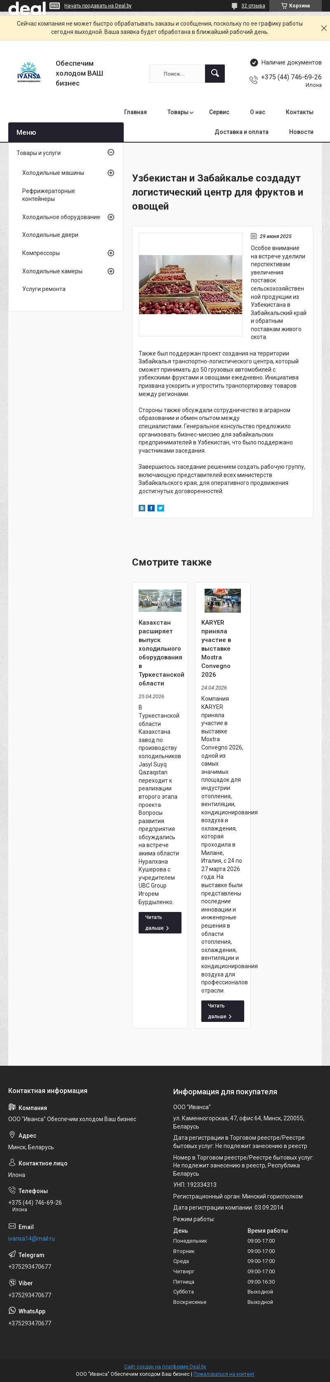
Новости (301, 132)
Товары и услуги (38, 153)
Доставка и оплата (241, 132)
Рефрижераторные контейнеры (48, 195)
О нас (257, 112)
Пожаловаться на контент (224, 1374)
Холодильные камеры (52, 271)
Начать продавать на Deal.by (98, 6)
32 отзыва (253, 6)
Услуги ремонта (44, 289)
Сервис (219, 112)
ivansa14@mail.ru (31, 1238)
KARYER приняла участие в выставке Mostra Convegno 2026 (216, 648)
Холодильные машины (53, 172)
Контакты (300, 112)
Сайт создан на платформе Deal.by (165, 1367)
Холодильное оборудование (61, 217)
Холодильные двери (50, 235)
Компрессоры (41, 253)
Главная (135, 112)
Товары (178, 112)
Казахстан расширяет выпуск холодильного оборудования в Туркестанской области (160, 653)
